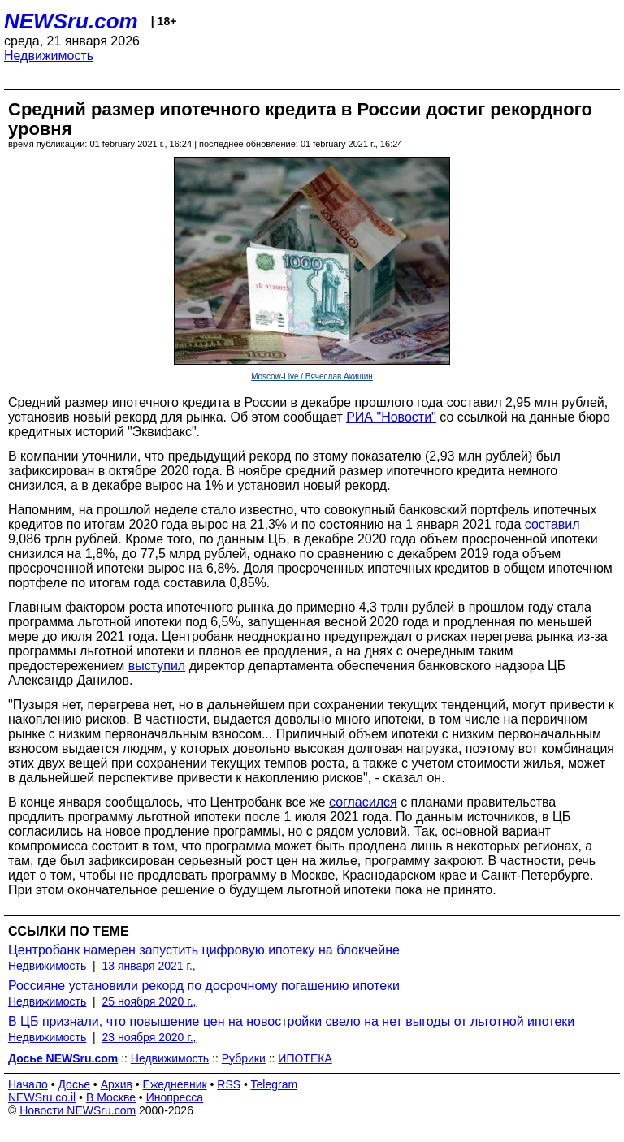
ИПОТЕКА (305, 1058)
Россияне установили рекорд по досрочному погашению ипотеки (204, 986)
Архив (116, 1084)
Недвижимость (48, 56)
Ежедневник (175, 1084)
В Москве (111, 1097)
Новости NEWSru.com (78, 1110)
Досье (74, 1084)
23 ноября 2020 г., (149, 1037)
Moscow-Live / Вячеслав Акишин (312, 376)
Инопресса (175, 1097)
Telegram (274, 1084)
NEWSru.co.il (42, 1097)
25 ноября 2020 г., (149, 1001)
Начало (28, 1084)
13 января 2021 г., (149, 965)
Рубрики (244, 1058)
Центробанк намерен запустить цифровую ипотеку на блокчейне (204, 950)
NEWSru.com (71, 21)
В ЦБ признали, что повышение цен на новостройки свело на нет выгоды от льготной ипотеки (291, 1021)
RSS (228, 1084)
